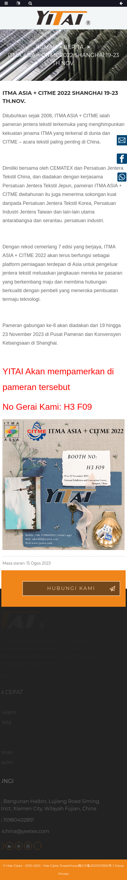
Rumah (46, 47)
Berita (73, 47)
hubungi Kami (77, 588)
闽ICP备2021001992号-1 (96, 866)
